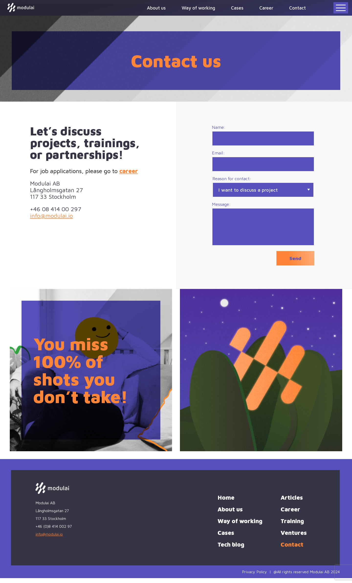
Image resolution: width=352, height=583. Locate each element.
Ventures (294, 537)
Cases (237, 8)
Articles (292, 502)
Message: (263, 227)
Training (292, 525)
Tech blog (231, 549)
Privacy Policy (254, 576)
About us (156, 8)
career (128, 170)
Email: (263, 163)
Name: (263, 136)
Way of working (198, 8)
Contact (297, 8)
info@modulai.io (51, 215)
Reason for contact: (263, 189)
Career (266, 8)
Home (226, 502)
